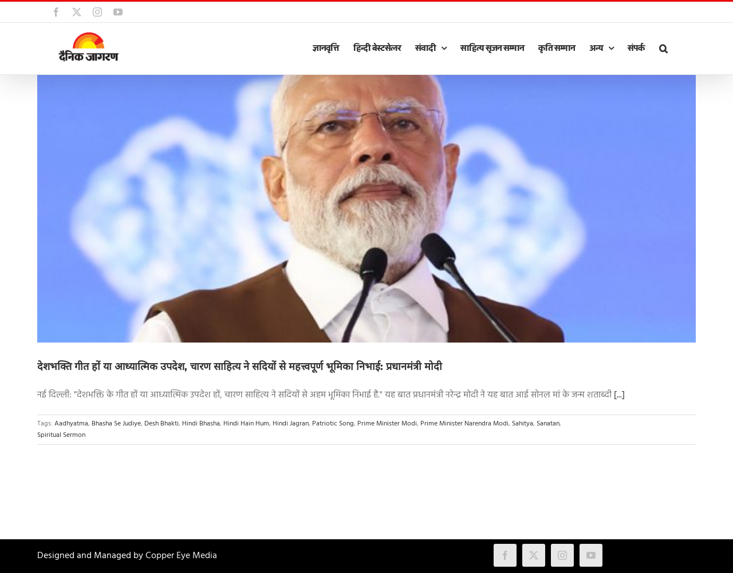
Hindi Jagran (291, 423)
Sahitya (522, 423)
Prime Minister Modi (387, 423)
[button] (663, 48)
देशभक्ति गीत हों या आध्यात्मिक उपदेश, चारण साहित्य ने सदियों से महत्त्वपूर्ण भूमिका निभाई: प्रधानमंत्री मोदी (239, 366)
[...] (619, 395)
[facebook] (505, 555)
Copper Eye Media (181, 555)
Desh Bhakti (161, 423)
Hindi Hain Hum (246, 423)
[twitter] (533, 555)
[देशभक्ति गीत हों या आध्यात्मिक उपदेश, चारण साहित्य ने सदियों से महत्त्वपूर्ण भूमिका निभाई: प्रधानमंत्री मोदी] (366, 209)
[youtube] (591, 555)
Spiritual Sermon (61, 435)
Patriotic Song (333, 423)
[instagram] (562, 555)
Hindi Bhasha (201, 423)
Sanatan (548, 423)
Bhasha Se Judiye (116, 423)
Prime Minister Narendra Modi (464, 423)
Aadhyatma (71, 423)
